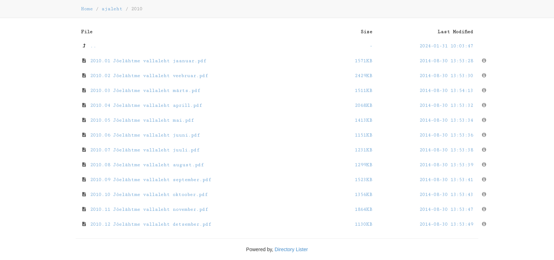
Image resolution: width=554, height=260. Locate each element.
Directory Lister (291, 249)
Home (87, 9)
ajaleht (112, 9)
